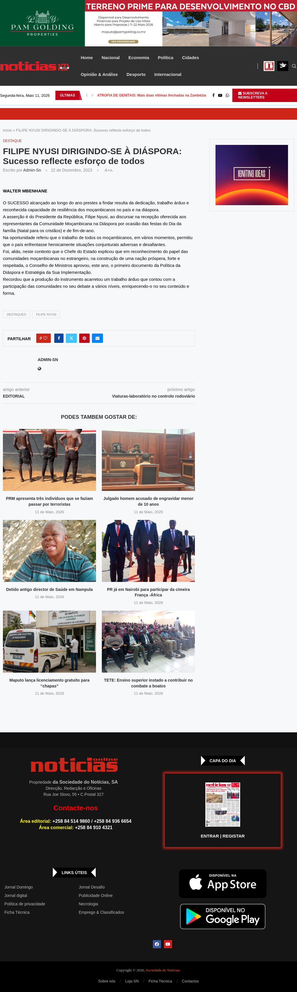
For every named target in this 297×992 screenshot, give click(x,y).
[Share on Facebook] (59, 338)
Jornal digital (15, 895)
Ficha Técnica (17, 912)
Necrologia (88, 904)
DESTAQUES (16, 314)
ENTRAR (210, 835)
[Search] (294, 66)
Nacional (111, 57)
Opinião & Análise (99, 74)
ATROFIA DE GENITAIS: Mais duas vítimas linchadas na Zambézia (151, 95)
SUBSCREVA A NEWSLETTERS (252, 95)
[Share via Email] (97, 338)
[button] (86, 95)
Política (165, 57)
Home (87, 57)
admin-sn (32, 170)
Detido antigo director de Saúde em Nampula (49, 589)
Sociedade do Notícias (163, 970)
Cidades (190, 57)
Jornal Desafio (92, 887)
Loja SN (132, 981)
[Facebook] (213, 95)
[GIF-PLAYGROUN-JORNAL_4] (251, 175)
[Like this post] (45, 338)
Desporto (136, 74)
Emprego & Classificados (101, 912)
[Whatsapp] (227, 95)
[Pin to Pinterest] (84, 338)
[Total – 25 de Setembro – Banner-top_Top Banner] (148, 23)
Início (7, 130)
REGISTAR (233, 835)
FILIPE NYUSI (46, 314)
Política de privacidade (24, 904)
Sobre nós (106, 981)
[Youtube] (220, 95)
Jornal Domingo (18, 887)
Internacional (167, 74)
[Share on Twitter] (71, 338)
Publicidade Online (96, 895)
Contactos (190, 981)
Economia (138, 57)
